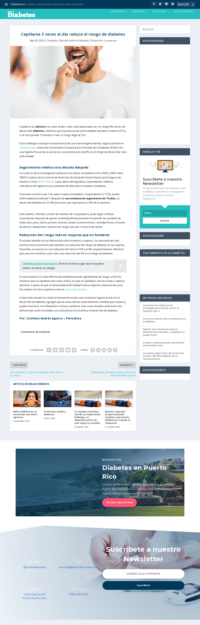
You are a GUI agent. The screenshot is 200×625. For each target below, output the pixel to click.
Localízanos (35, 594)
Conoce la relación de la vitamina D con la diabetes (164, 325)
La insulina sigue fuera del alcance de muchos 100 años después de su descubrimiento (163, 361)
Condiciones (117, 16)
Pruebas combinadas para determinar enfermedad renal (54, 4)
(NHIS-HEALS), (46, 187)
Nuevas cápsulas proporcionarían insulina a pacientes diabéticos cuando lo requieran (117, 422)
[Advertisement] (165, 100)
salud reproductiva (76, 294)
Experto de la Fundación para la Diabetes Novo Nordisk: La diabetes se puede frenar (164, 337)
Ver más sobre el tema (119, 507)
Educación (159, 16)
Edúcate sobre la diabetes (74, 46)
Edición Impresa (183, 16)
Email (78, 567)
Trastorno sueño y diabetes (55, 418)
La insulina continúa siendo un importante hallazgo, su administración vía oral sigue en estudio (88, 422)
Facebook (34, 567)
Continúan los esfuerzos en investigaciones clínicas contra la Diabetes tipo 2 (161, 313)
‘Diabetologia (27, 153)
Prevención (96, 46)
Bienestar (138, 16)
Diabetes (52, 46)
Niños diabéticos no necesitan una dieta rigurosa (25, 419)
